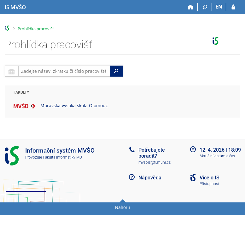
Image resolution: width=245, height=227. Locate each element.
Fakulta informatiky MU (62, 157)
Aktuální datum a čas (217, 156)
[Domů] (191, 7)
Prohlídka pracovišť (36, 29)
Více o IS (209, 178)
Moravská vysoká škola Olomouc (74, 105)
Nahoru (122, 207)
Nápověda (149, 178)
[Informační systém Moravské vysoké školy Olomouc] (15, 7)
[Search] (116, 71)
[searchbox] (64, 71)
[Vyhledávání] (205, 7)
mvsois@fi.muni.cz (154, 162)
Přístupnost (209, 184)
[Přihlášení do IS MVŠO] (233, 7)
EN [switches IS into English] (218, 6)
